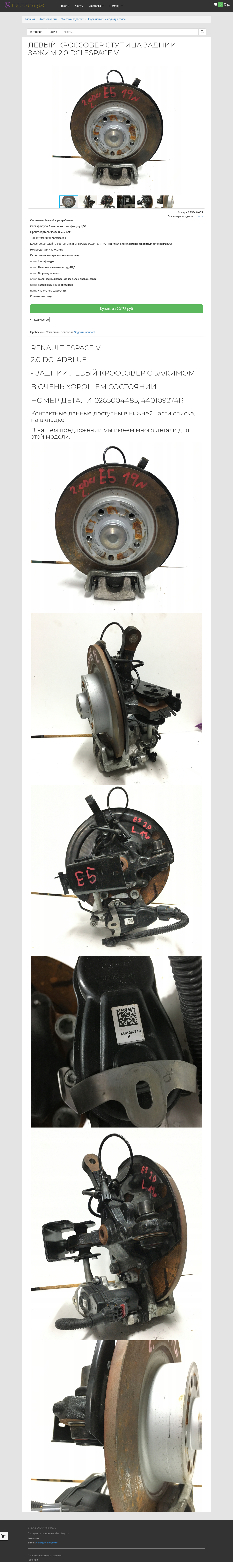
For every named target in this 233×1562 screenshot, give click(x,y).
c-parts (199, 216)
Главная (30, 19)
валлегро (28, 5)
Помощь (116, 6)
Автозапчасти (47, 19)
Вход (65, 6)
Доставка (96, 6)
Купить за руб (116, 308)
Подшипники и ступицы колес (106, 19)
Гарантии (33, 1559)
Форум (79, 6)
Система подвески (72, 19)
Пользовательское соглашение (45, 1555)
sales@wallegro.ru (46, 1542)
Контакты (33, 1538)
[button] (198, 70)
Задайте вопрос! (84, 332)
